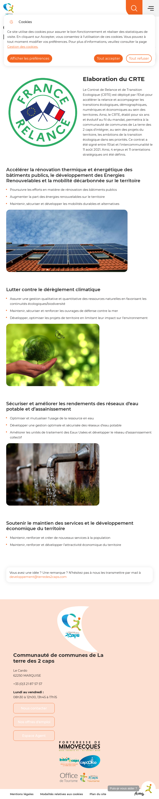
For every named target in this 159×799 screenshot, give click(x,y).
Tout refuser (139, 58)
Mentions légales (22, 794)
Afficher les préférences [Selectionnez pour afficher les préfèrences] (29, 58)
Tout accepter (108, 58)
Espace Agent (34, 736)
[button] (148, 788)
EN (138, 10)
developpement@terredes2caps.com (38, 577)
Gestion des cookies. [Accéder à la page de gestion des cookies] (22, 47)
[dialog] (79, 40)
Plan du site (98, 794)
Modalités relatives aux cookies (61, 794)
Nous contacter (34, 708)
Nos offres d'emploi (34, 722)
